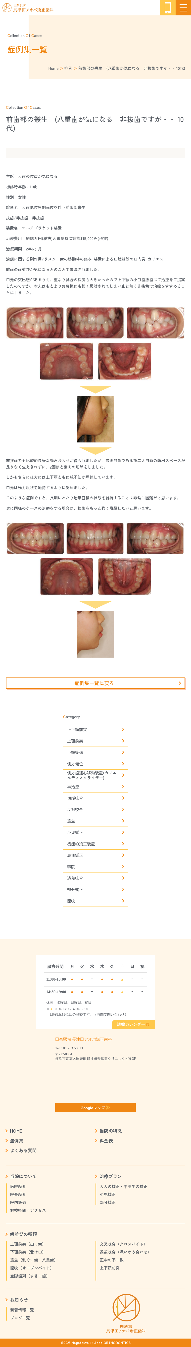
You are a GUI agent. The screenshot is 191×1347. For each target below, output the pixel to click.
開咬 (71, 901)
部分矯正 (75, 889)
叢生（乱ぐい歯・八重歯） (34, 1260)
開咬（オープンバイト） (32, 1268)
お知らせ (19, 1299)
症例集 (16, 1140)
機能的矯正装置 (81, 844)
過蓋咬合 (75, 878)
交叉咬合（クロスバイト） (123, 1244)
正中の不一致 (112, 1260)
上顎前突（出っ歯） (28, 1244)
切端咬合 (75, 798)
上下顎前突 (77, 729)
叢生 (71, 821)
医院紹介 (18, 1186)
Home (53, 68)
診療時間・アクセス (28, 1210)
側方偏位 (75, 764)
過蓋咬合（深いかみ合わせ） (125, 1252)
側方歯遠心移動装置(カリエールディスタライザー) (93, 775)
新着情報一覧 (22, 1310)
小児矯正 (75, 832)
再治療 (73, 787)
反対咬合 (75, 809)
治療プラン (110, 1176)
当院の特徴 (110, 1130)
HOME (16, 1130)
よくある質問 (23, 1150)
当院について (23, 1176)
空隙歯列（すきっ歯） (30, 1276)
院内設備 (18, 1202)
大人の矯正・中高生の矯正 (123, 1186)
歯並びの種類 (23, 1234)
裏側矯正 (75, 855)
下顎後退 (75, 752)
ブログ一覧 (20, 1318)
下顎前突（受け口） (28, 1252)
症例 (68, 68)
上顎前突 (75, 741)
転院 (71, 867)
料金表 (106, 1140)
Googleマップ (95, 1107)
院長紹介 (18, 1194)
